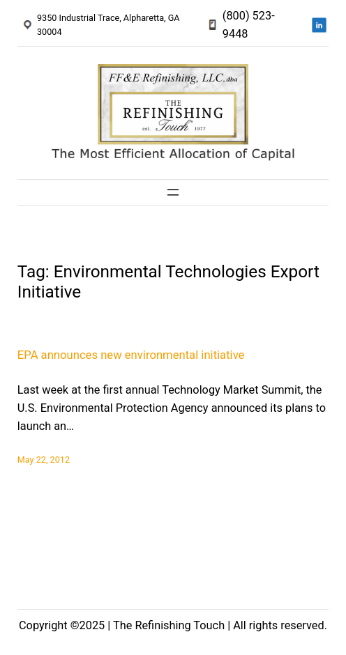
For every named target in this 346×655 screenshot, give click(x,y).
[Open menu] (173, 192)
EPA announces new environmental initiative (131, 355)
